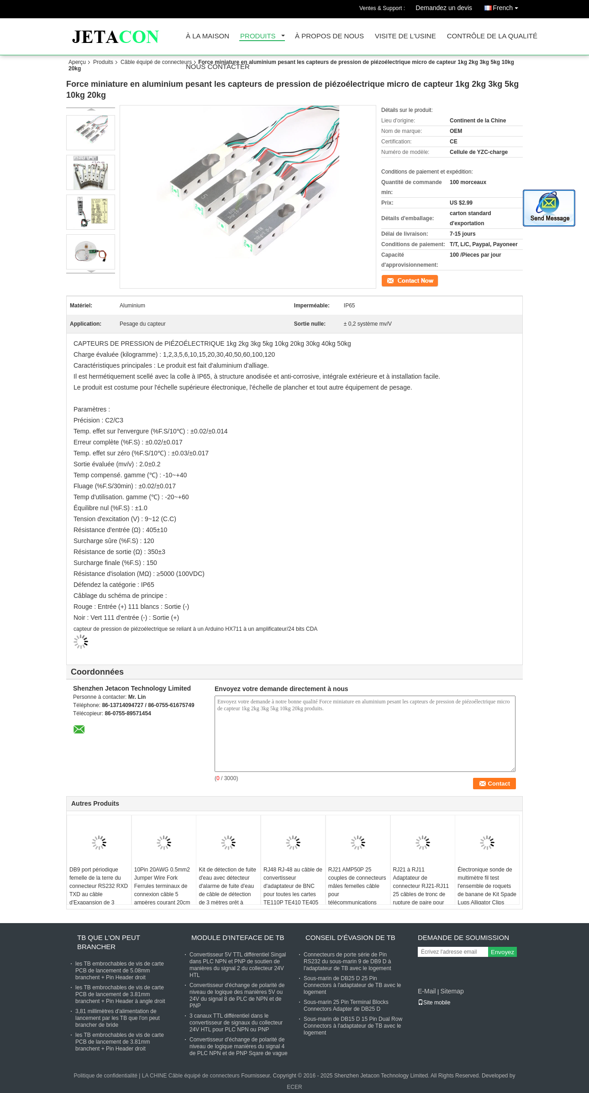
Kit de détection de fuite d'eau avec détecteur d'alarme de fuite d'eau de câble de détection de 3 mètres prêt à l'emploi (227, 890)
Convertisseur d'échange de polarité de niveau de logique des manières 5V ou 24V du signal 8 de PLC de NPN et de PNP (236, 995)
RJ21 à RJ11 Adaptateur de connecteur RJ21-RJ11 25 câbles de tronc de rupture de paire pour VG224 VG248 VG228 (421, 890)
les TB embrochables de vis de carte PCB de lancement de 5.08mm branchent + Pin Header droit (119, 971)
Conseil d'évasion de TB (350, 937)
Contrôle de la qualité (492, 36)
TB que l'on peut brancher (108, 942)
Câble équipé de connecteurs (156, 62)
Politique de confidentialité (105, 1075)
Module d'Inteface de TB (237, 937)
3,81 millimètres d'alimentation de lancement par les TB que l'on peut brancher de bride (117, 1018)
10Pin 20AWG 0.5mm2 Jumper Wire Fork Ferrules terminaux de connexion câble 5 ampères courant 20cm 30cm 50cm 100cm (162, 890)
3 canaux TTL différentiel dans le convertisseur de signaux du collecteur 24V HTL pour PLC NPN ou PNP (236, 1023)
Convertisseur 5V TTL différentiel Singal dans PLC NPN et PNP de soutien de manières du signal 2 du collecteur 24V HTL (237, 964)
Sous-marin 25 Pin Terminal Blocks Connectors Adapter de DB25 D (346, 1005)
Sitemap (451, 991)
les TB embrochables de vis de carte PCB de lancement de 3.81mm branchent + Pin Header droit (119, 1042)
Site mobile (434, 1002)
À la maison (207, 36)
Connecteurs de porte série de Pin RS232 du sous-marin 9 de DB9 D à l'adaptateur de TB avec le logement (347, 961)
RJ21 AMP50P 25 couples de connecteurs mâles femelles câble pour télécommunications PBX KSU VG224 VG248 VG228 (357, 894)
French (508, 6)
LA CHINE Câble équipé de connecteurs (191, 1075)
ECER (294, 1087)
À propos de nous (329, 36)
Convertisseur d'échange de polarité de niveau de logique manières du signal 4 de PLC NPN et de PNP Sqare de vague (238, 1046)
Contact (390, 280)
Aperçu (77, 62)
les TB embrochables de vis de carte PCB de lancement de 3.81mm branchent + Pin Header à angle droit (120, 994)
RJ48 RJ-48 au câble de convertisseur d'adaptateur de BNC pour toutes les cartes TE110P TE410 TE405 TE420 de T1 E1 (292, 890)
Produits (258, 36)
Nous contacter (218, 66)
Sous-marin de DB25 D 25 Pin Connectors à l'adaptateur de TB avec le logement (352, 985)
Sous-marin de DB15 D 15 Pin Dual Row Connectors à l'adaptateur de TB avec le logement (353, 1026)
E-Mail (427, 991)
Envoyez (502, 952)
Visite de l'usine (405, 36)
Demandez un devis (443, 7)
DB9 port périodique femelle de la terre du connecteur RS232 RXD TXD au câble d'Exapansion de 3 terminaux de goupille (98, 890)
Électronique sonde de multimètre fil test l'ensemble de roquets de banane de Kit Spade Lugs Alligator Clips (487, 886)
